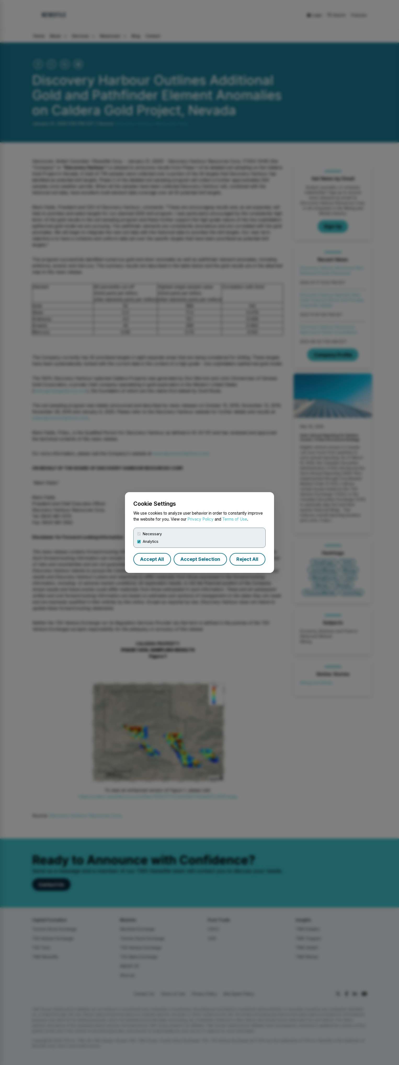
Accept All (152, 559)
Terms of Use (234, 519)
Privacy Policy (200, 519)
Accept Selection (200, 559)
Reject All (247, 559)
